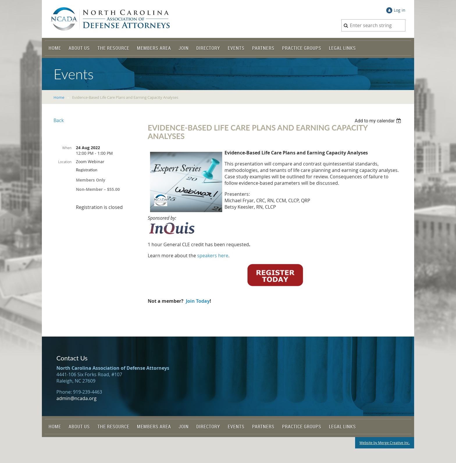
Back (59, 120)
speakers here (212, 255)
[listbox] (378, 120)
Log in (399, 10)
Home (59, 97)
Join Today (198, 301)
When (67, 147)
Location (65, 161)
